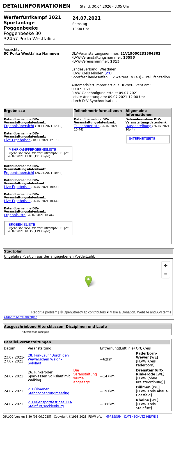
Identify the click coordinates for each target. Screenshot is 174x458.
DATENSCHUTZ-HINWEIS (141, 416)
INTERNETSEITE (142, 139)
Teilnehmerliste (87, 126)
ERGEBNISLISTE (21, 225)
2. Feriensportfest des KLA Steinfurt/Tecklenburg (50, 404)
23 (108, 73)
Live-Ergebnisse (17, 140)
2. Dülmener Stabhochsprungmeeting (48, 391)
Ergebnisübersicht (19, 126)
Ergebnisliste (15, 215)
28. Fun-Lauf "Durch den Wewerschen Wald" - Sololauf (48, 359)
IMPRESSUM (113, 416)
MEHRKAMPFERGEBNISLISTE (32, 150)
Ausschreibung (138, 126)
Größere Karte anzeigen (20, 316)
